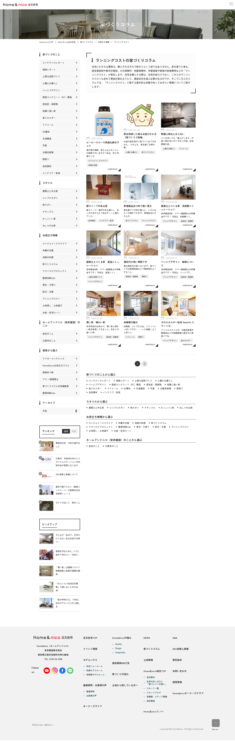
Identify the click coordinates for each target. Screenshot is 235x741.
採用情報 (177, 682)
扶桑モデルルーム (94, 670)
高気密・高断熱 (154, 384)
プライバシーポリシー (42, 725)
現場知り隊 (48, 372)
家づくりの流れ (120, 674)
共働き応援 (123, 421)
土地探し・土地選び (98, 429)
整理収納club (124, 425)
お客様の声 (91, 696)
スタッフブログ (154, 693)
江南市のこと (111, 444)
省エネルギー (95, 387)
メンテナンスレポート (100, 380)
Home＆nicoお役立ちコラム (56, 365)
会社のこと (94, 444)
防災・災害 (160, 425)
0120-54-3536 (55, 659)
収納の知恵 (140, 421)
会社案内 (151, 678)
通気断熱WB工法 (121, 663)
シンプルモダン (117, 406)
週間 (66, 431)
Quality (118, 644)
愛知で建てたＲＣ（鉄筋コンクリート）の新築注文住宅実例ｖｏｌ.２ (68, 490)
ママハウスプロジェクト (101, 425)
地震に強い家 (173, 384)
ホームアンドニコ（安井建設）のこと (61, 323)
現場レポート (122, 380)
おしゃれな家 (186, 406)
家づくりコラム (86, 42)
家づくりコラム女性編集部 (56, 386)
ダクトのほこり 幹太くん (68, 502)
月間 (74, 431)
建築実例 (90, 692)
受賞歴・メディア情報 (157, 697)
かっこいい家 (167, 406)
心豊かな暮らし (165, 380)
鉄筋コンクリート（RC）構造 (126, 384)
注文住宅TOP (90, 637)
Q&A (174, 637)
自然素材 (93, 391)
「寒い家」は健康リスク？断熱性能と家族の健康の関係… (68, 571)
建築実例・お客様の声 (95, 685)
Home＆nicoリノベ (154, 712)
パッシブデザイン (97, 384)
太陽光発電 (165, 387)
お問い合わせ (179, 671)
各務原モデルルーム (95, 675)
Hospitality (120, 652)
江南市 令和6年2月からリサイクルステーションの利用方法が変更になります (68, 462)
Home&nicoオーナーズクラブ (187, 694)
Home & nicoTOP (46, 42)
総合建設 (151, 701)
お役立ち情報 (103, 42)
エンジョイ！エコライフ (101, 421)
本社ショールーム (94, 666)
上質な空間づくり (143, 380)
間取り (180, 387)
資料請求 (177, 660)
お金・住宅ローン (122, 429)
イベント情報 (90, 649)
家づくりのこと (51, 54)
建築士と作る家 (96, 406)
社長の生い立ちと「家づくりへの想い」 (157, 683)
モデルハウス (90, 660)
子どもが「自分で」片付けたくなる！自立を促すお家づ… (68, 538)
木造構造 (140, 387)
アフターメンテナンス (53, 358)
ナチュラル (149, 406)
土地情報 (148, 660)
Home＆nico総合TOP (155, 671)
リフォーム (112, 387)
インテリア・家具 (111, 391)
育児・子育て (142, 425)
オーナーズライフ (92, 707)
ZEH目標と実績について (67, 474)
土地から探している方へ (125, 685)
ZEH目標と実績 (180, 649)
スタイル (48, 183)
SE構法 (127, 387)
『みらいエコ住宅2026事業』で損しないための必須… (67, 587)
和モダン (134, 406)
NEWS (147, 637)
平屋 (152, 387)
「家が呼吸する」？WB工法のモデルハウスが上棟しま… (68, 603)
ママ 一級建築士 (50, 379)
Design (118, 648)
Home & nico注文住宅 (67, 42)
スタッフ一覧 (153, 689)
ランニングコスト (180, 425)
